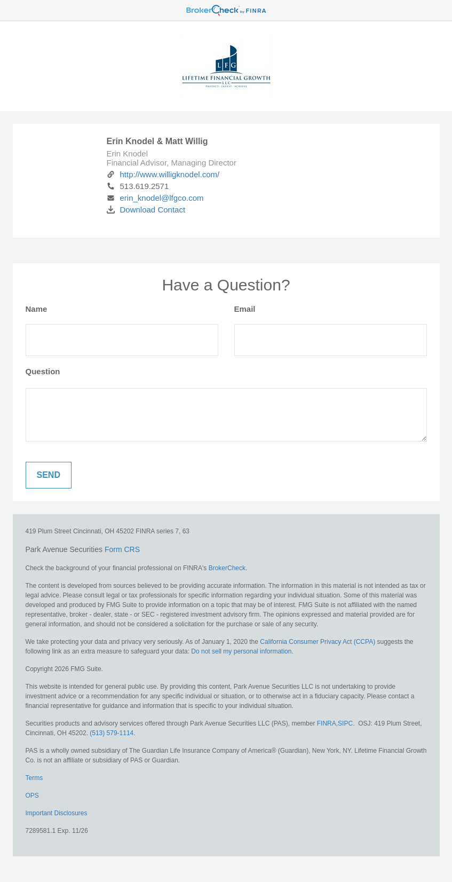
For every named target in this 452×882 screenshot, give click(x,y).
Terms (34, 778)
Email (245, 308)
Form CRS (122, 549)
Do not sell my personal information (241, 651)
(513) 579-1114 (111, 733)
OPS (32, 795)
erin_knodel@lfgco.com (155, 197)
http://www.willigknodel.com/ (163, 174)
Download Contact (146, 209)
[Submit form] (49, 475)
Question (43, 371)
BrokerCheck (227, 568)
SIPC (345, 723)
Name (36, 308)
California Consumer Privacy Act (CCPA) (317, 641)
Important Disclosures (57, 813)
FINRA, (327, 723)
